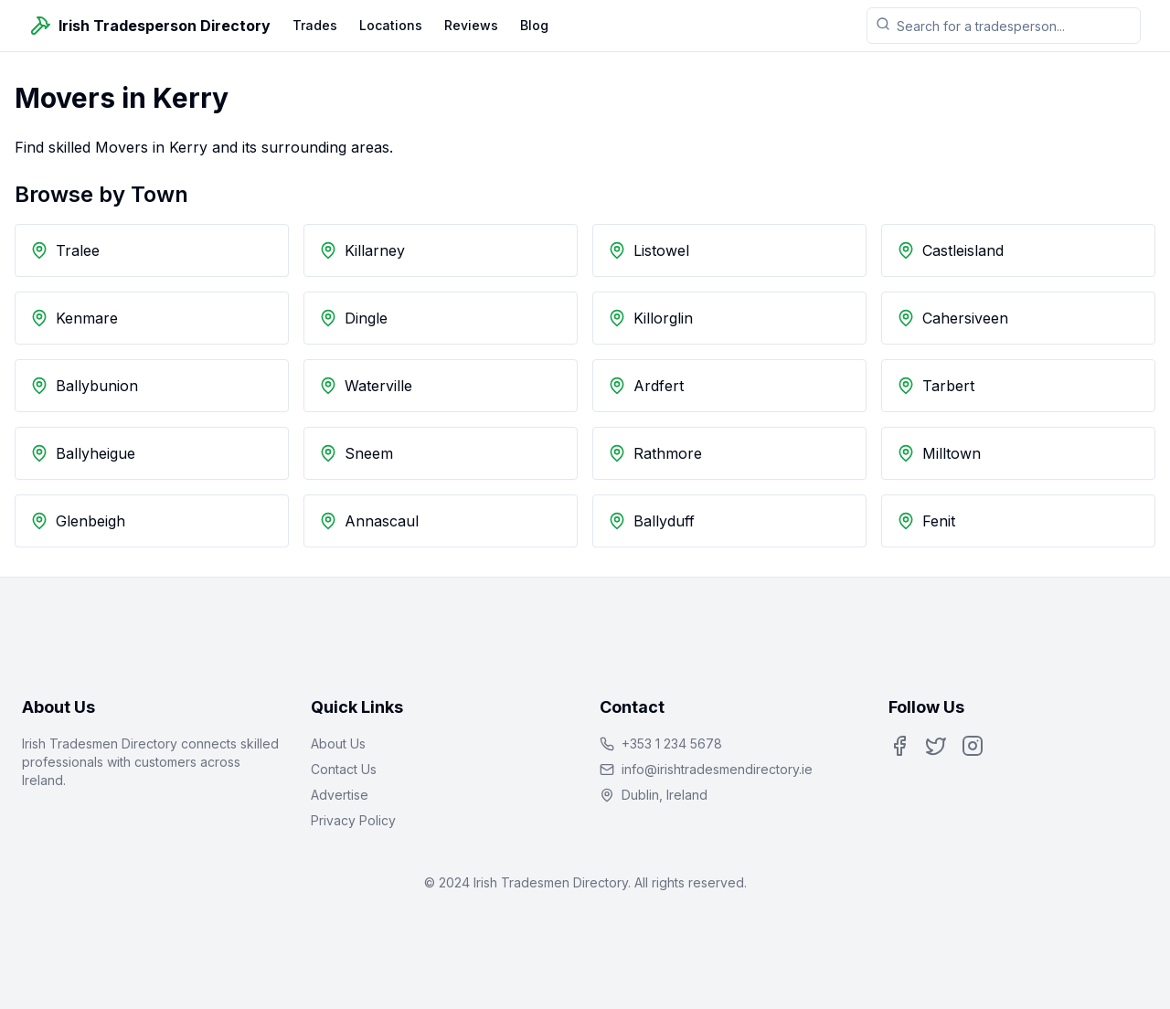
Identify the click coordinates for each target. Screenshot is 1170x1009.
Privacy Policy (353, 820)
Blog (534, 25)
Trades (314, 25)
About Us (338, 743)
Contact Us (344, 769)
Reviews (471, 25)
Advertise (339, 794)
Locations (390, 25)
